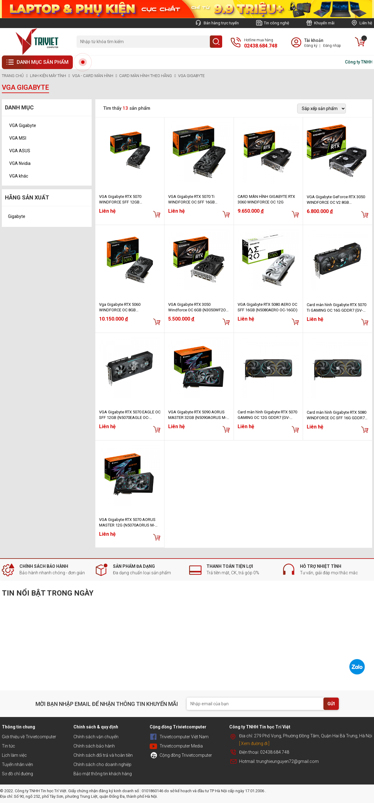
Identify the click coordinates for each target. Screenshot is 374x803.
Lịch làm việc (14, 755)
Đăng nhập (332, 45)
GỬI (331, 703)
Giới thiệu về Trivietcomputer (29, 736)
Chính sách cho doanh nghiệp (102, 764)
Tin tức (8, 746)
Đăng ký (311, 45)
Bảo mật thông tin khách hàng (102, 773)
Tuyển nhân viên (17, 764)
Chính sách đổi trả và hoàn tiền (103, 755)
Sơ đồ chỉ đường (17, 773)
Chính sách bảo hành (94, 746)
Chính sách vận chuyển (95, 736)
